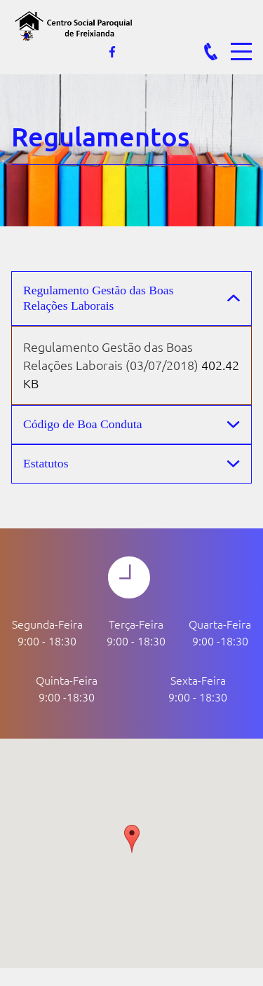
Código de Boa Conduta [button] (82, 424)
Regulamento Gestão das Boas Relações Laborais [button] (98, 298)
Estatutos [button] (46, 463)
